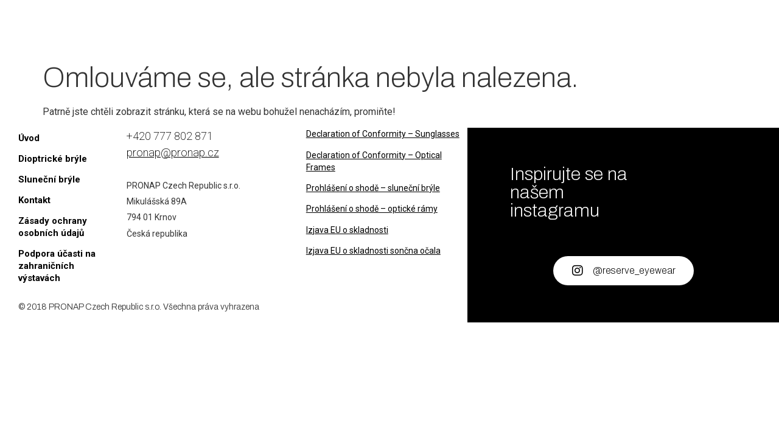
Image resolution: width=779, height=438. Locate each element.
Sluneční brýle (412, 28)
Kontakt (551, 28)
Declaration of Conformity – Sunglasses (382, 134)
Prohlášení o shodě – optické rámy (372, 209)
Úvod (215, 28)
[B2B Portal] (673, 35)
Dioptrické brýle (298, 28)
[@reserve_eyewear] (577, 271)
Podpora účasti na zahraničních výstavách (57, 265)
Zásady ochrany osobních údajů (52, 226)
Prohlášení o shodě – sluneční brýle (373, 188)
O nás (492, 28)
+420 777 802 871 (170, 136)
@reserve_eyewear (634, 270)
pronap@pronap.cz (173, 152)
